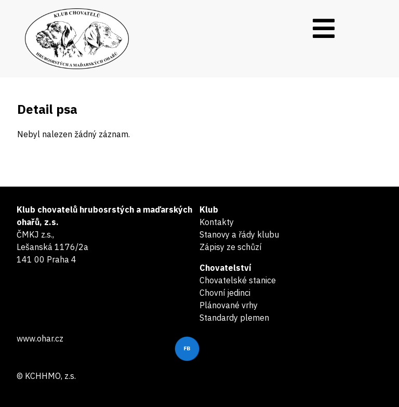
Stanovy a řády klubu (239, 234)
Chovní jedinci (225, 292)
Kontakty (217, 222)
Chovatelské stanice (238, 280)
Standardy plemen (234, 317)
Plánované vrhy (229, 305)
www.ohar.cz (40, 338)
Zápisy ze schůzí (230, 247)
